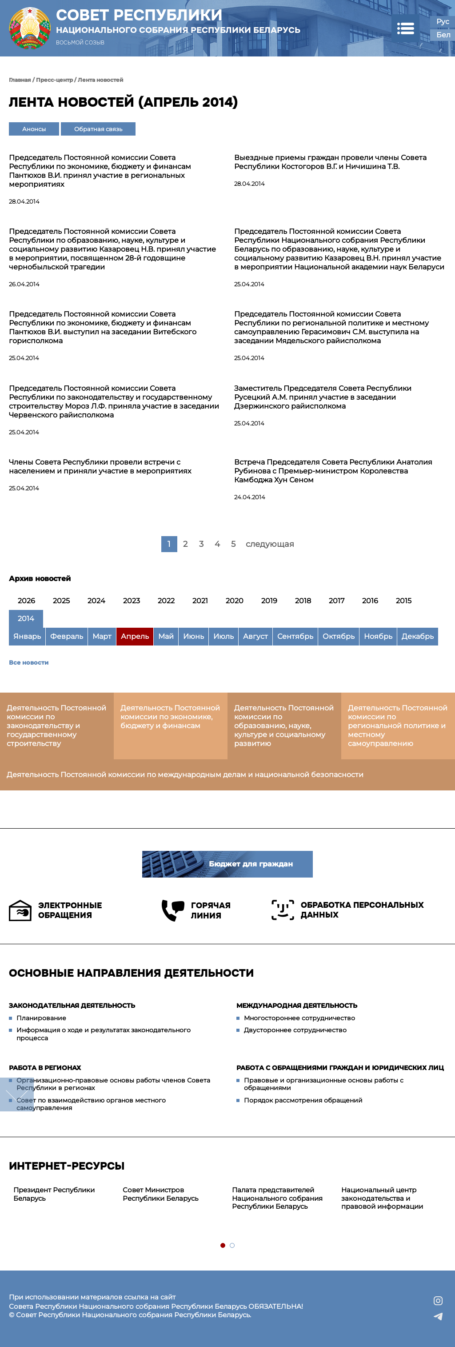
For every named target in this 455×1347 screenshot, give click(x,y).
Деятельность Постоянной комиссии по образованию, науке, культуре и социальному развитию (284, 726)
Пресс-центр (54, 79)
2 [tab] (232, 1245)
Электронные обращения (55, 910)
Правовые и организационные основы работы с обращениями (323, 1084)
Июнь (193, 636)
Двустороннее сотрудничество (295, 1030)
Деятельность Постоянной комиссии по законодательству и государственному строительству (56, 726)
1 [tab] (223, 1245)
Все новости (28, 662)
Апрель (135, 636)
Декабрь (418, 636)
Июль (223, 636)
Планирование (41, 1018)
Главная (20, 79)
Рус (442, 21)
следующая (270, 544)
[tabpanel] (63, 1194)
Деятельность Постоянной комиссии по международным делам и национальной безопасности (185, 774)
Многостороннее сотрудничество (299, 1018)
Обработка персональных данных (347, 910)
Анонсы (34, 128)
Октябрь (339, 636)
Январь (27, 636)
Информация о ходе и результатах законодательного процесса (103, 1034)
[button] (405, 28)
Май (166, 636)
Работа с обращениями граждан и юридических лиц (340, 1068)
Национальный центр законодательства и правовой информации (382, 1198)
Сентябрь (295, 636)
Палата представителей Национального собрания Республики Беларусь (277, 1198)
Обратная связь (98, 128)
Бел (443, 35)
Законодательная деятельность (72, 1006)
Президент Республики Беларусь (54, 1194)
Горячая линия (196, 911)
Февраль (66, 636)
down (17, 1094)
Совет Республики (178, 21)
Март (102, 636)
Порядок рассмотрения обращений (303, 1100)
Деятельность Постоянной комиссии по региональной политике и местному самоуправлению (397, 726)
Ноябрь (378, 636)
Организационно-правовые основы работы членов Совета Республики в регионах (113, 1084)
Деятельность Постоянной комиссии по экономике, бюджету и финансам (170, 717)
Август (255, 636)
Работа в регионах (45, 1068)
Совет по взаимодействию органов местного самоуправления (91, 1104)
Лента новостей (101, 79)
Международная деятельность (296, 1006)
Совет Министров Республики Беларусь (160, 1194)
